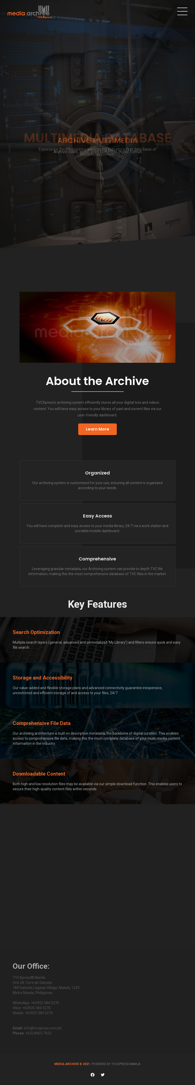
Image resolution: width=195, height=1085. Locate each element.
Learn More (97, 429)
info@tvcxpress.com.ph (43, 1028)
